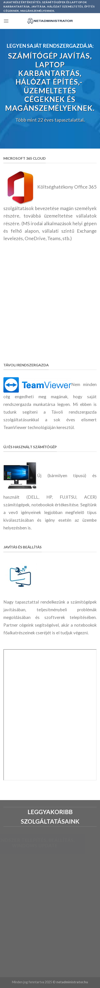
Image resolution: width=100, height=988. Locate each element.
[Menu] (6, 20)
